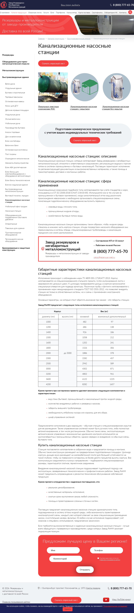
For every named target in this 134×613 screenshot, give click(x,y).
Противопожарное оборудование (13, 233)
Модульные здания (13, 88)
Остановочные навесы (14, 101)
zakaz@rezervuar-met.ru (104, 257)
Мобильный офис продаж (16, 206)
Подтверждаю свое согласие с (110, 559)
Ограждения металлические (17, 158)
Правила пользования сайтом (16, 602)
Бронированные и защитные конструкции (16, 249)
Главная (41, 38)
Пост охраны (10, 154)
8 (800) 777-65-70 (111, 251)
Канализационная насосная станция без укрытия (115, 107)
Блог (52, 12)
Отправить (85, 569)
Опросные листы (35, 12)
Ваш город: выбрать (70, 5)
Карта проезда (93, 588)
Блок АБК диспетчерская (15, 167)
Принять (67, 609)
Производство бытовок (15, 128)
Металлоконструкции (13, 70)
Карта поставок (84, 12)
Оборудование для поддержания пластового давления (16, 217)
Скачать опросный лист (53, 63)
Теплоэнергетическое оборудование (14, 240)
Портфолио (60, 12)
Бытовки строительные (15, 92)
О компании (4, 12)
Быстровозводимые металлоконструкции (14, 190)
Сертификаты (97, 12)
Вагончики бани (11, 145)
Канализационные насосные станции (17, 201)
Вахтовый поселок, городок (17, 195)
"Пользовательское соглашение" (115, 606)
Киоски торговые (12, 132)
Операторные (11, 224)
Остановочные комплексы (16, 150)
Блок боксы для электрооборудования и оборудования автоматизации (18, 174)
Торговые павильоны (14, 97)
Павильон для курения (14, 228)
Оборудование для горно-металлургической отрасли (15, 63)
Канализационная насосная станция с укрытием (83, 107)
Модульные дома (12, 114)
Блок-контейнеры (12, 141)
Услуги (46, 12)
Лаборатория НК (110, 12)
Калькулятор (72, 12)
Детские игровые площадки (17, 110)
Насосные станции (13, 211)
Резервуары (8, 55)
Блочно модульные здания (16, 185)
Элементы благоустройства (16, 163)
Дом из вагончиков (13, 136)
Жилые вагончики (12, 119)
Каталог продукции (56, 38)
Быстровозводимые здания (78, 38)
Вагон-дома (10, 84)
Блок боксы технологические (17, 180)
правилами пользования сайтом (110, 560)
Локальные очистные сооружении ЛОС (48, 107)
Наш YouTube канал (121, 599)
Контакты (122, 12)
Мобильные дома (12, 123)
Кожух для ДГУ (11, 106)
